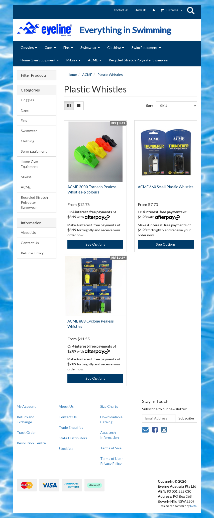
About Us (28, 232)
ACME (94, 60)
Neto (193, 505)
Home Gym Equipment (40, 60)
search (191, 11)
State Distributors (73, 438)
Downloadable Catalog (111, 419)
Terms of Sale (111, 448)
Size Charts (109, 406)
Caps (50, 47)
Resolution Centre (31, 443)
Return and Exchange (25, 419)
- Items (169, 10)
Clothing (115, 47)
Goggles (29, 47)
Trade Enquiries (71, 427)
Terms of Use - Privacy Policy (111, 461)
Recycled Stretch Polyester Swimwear (139, 60)
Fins (68, 47)
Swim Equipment (146, 47)
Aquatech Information (109, 435)
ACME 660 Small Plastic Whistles (165, 186)
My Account (26, 406)
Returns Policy (32, 253)
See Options (95, 244)
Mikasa (73, 60)
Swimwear (90, 47)
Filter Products (34, 75)
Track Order (26, 432)
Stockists (141, 10)
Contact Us (121, 10)
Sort (149, 105)
